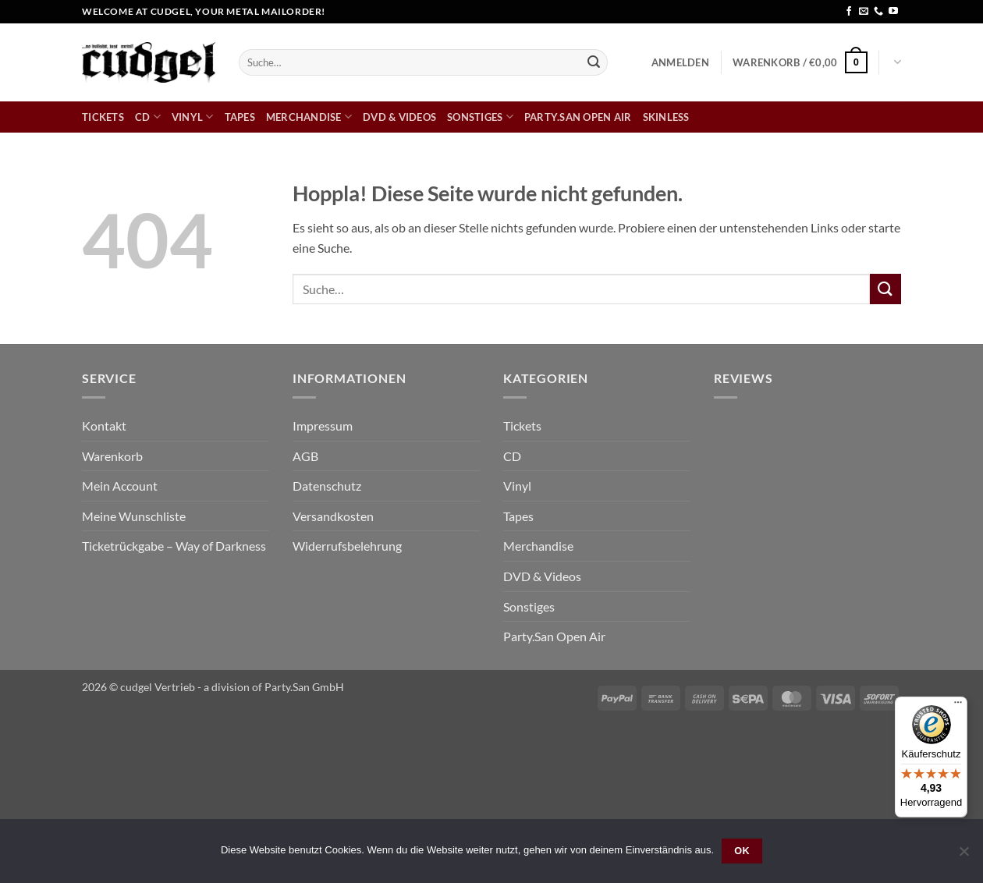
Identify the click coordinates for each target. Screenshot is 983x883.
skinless (666, 117)
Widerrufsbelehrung (347, 545)
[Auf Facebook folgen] (848, 11)
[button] (680, 62)
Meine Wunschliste (134, 516)
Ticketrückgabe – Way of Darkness (174, 545)
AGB (305, 456)
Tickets (103, 117)
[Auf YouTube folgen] (893, 11)
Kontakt (104, 425)
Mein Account (120, 485)
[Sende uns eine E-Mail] (863, 11)
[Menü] (958, 706)
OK (742, 851)
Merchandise (309, 116)
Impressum (323, 425)
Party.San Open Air (578, 117)
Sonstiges (480, 116)
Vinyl (193, 116)
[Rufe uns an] (878, 11)
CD (148, 116)
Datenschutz (327, 485)
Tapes (240, 117)
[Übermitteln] (593, 62)
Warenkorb (112, 456)
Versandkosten (333, 516)
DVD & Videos (399, 117)
